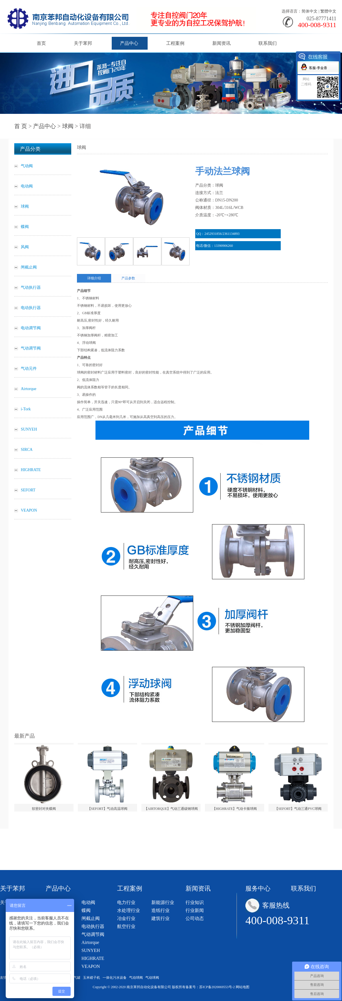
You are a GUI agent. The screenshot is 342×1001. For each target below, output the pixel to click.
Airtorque (90, 942)
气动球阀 (136, 978)
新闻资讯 (221, 43)
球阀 (68, 126)
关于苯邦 (83, 43)
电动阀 (88, 902)
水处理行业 (128, 910)
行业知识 (195, 902)
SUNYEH (91, 950)
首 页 (20, 126)
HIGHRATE (93, 958)
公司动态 (195, 918)
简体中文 (309, 11)
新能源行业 (162, 902)
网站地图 (242, 987)
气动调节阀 (93, 934)
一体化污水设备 (115, 978)
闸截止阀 (91, 918)
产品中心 (129, 43)
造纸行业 (160, 910)
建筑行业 (160, 918)
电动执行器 (93, 926)
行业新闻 (195, 910)
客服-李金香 (318, 68)
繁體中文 (328, 11)
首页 (41, 43)
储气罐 (75, 978)
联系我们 (267, 43)
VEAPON (91, 966)
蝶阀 (86, 910)
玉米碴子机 (91, 978)
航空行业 (126, 926)
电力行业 (126, 902)
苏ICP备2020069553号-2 (217, 987)
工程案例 (175, 43)
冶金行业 (126, 918)
